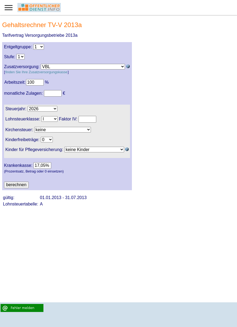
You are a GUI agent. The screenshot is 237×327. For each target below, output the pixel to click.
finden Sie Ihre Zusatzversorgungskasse (36, 72)
